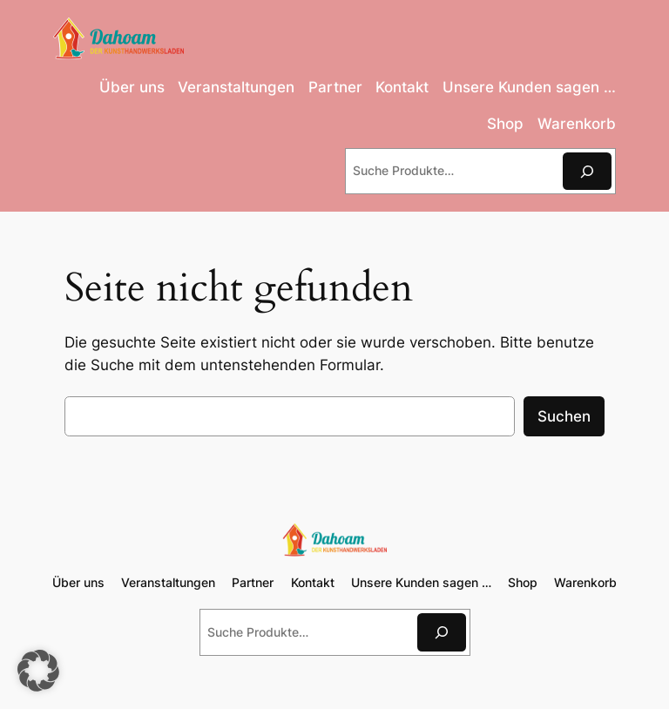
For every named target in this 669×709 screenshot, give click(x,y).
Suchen (564, 416)
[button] (38, 670)
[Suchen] (587, 171)
